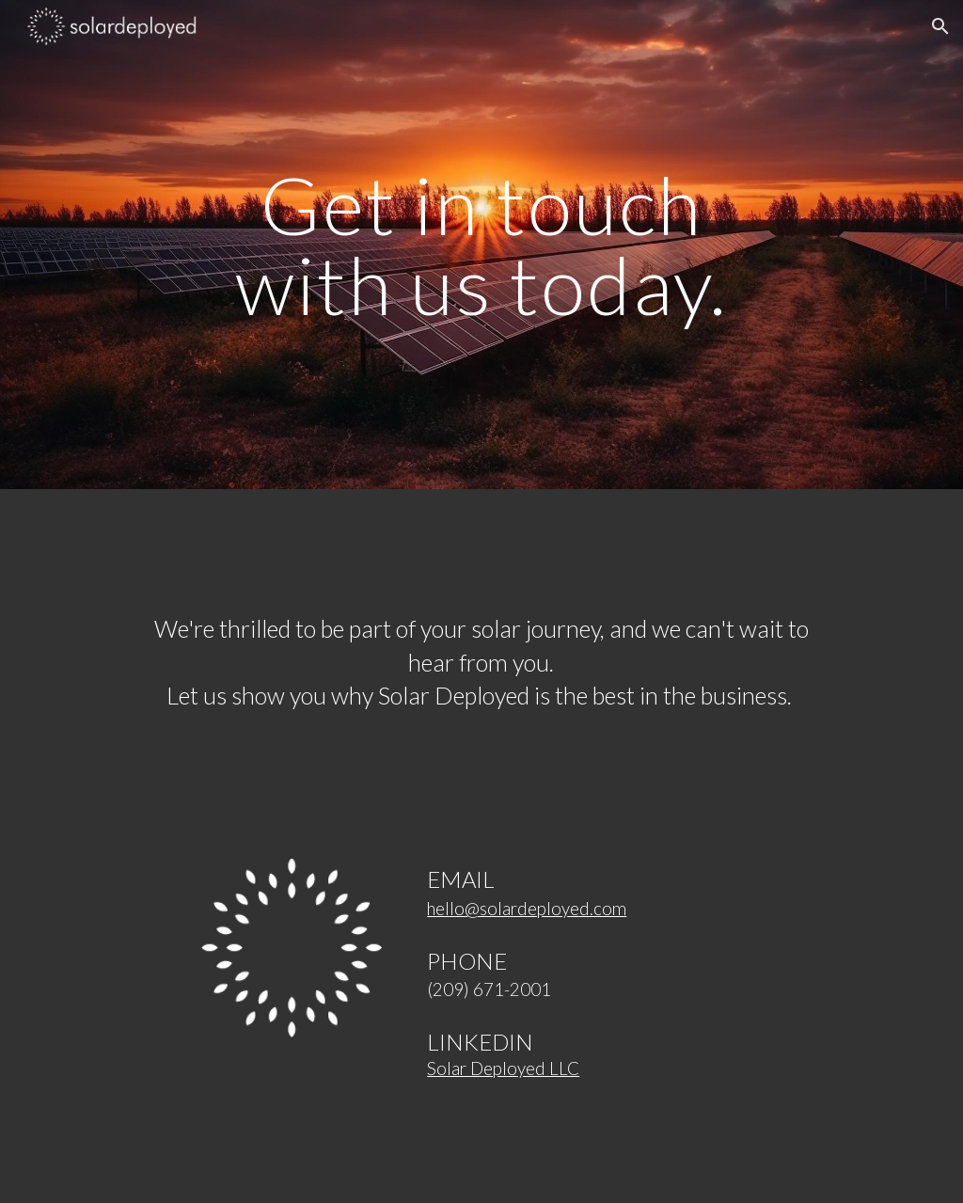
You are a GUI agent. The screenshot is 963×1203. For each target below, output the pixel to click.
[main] (481, 245)
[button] (940, 26)
